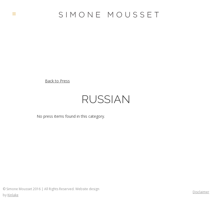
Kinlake (12, 195)
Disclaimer (201, 192)
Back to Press (57, 80)
